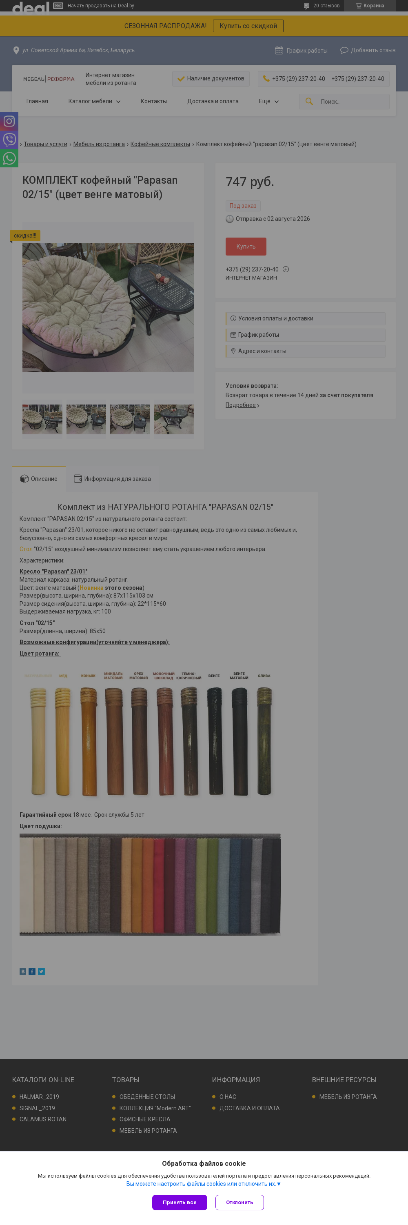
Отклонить (239, 1202)
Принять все (180, 1202)
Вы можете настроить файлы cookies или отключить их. (201, 1184)
